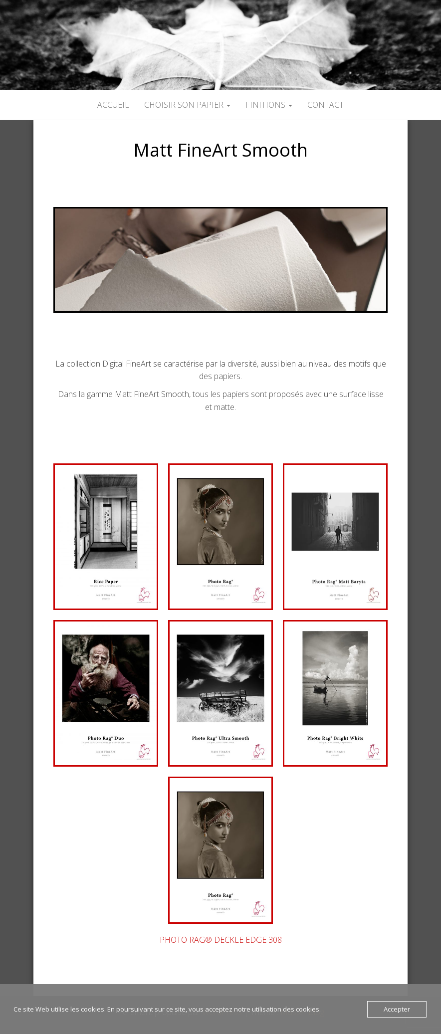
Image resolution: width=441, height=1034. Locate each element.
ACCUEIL (113, 104)
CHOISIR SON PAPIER (187, 104)
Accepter (397, 1009)
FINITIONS (268, 104)
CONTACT (325, 104)
